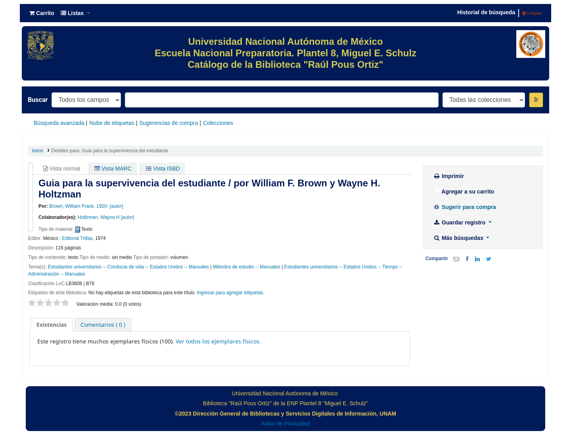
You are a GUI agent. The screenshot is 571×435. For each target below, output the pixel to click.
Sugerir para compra (464, 207)
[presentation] (51, 324)
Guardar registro (460, 222)
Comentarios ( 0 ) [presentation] (102, 324)
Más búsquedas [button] (459, 238)
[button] (41, 13)
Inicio (37, 150)
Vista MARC (113, 168)
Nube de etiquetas (111, 123)
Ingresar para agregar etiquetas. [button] (230, 292)
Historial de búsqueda (486, 12)
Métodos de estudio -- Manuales (246, 267)
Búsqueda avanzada (59, 123)
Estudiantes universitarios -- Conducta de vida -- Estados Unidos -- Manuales (128, 267)
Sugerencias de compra (168, 123)
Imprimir (448, 176)
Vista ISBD (163, 168)
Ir (536, 99)
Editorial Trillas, (78, 238)
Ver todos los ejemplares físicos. (218, 341)
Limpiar (532, 13)
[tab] (52, 325)
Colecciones (218, 123)
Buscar (38, 99)
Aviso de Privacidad (285, 423)
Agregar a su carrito (463, 191)
